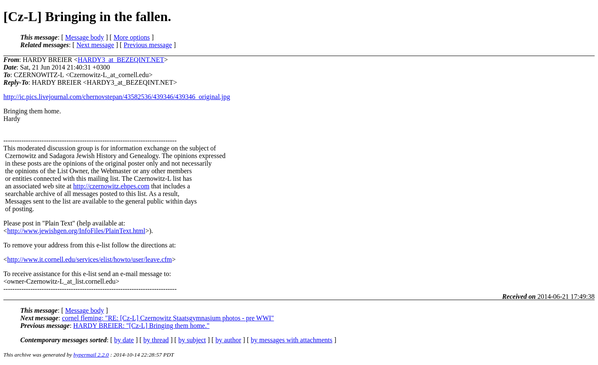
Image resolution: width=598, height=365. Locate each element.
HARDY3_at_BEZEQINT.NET (121, 59)
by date (124, 340)
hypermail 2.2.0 (91, 355)
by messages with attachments (291, 340)
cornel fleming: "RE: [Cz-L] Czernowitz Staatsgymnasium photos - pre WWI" (168, 318)
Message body (84, 37)
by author (228, 340)
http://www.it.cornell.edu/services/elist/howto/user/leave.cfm (89, 259)
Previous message (148, 44)
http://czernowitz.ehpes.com (111, 186)
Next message (95, 44)
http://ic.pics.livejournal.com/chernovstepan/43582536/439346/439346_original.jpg (116, 96)
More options (132, 37)
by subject (192, 340)
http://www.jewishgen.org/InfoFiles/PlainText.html (76, 230)
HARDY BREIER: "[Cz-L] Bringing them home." (141, 325)
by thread (156, 340)
